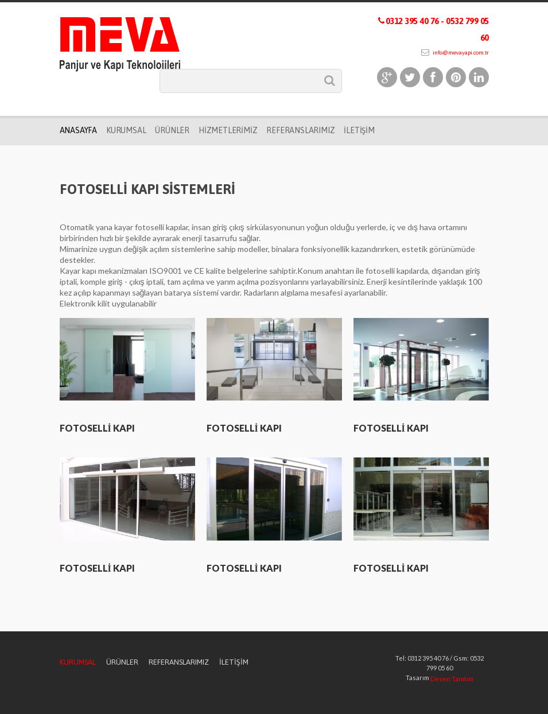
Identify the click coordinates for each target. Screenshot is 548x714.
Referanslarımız (300, 130)
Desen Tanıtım (451, 678)
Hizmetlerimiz (228, 130)
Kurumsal (126, 130)
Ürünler (172, 130)
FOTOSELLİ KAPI (97, 427)
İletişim (359, 130)
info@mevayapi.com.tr (455, 52)
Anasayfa (78, 130)
